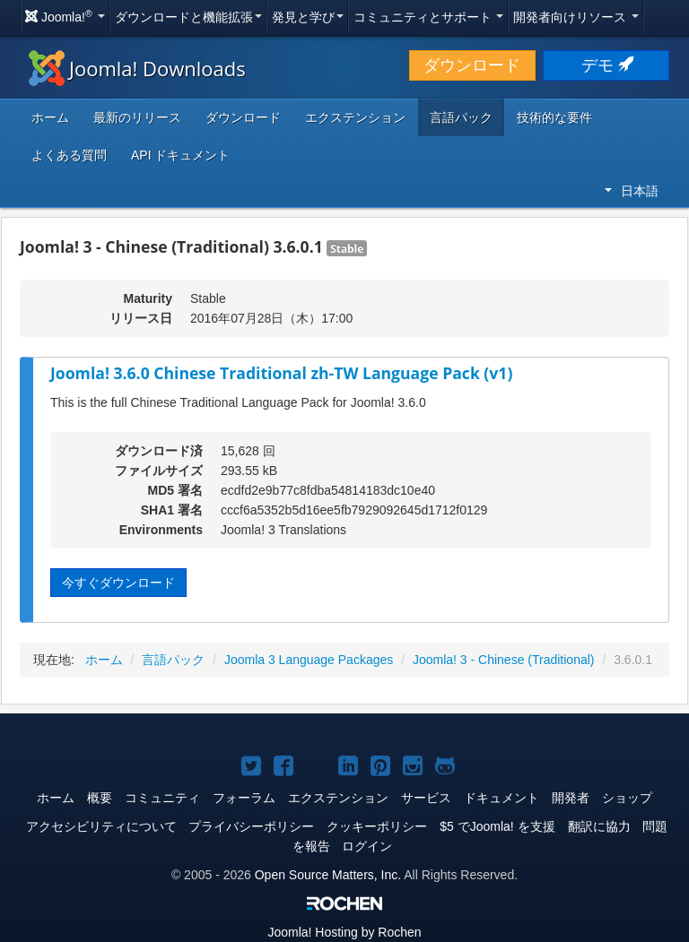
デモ (606, 65)
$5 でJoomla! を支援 (497, 826)
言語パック (461, 117)
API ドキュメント (180, 155)
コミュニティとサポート (428, 17)
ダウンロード (471, 65)
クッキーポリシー (377, 826)
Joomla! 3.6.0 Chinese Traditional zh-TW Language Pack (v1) (281, 373)
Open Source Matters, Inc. (328, 875)
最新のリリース (137, 117)
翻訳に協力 (599, 826)
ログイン (367, 846)
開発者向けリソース (576, 17)
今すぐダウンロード (118, 582)
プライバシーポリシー (251, 826)
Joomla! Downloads (137, 68)
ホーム (50, 117)
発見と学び (308, 17)
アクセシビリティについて (101, 826)
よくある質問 (69, 155)
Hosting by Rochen (344, 932)
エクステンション (355, 117)
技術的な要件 (554, 117)
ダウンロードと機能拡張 (188, 17)
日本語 (631, 191)
